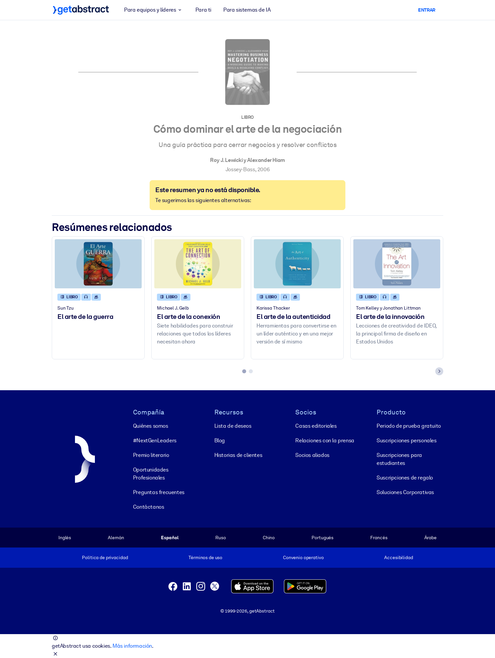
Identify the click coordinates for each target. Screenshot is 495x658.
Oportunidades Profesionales (151, 473)
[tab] (244, 371)
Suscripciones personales (406, 440)
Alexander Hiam (266, 160)
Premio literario (151, 455)
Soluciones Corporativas (405, 492)
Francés (378, 537)
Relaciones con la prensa (324, 440)
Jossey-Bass (240, 169)
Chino (269, 537)
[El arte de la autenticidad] (297, 263)
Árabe (430, 537)
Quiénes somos (150, 425)
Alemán (116, 537)
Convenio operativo (303, 557)
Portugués (322, 537)
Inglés (64, 537)
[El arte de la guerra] (98, 263)
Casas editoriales (315, 425)
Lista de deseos (232, 425)
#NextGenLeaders (155, 440)
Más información (132, 646)
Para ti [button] (203, 10)
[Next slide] (439, 371)
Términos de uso (205, 557)
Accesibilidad (398, 557)
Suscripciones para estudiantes (399, 459)
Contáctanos (148, 506)
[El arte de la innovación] (396, 263)
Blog (219, 440)
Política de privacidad (105, 557)
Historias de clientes (238, 455)
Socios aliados (312, 455)
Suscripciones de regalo (405, 477)
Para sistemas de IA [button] (246, 10)
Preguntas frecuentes (158, 492)
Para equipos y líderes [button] (153, 10)
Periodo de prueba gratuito (409, 425)
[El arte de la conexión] (197, 263)
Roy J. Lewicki (226, 160)
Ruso (220, 537)
